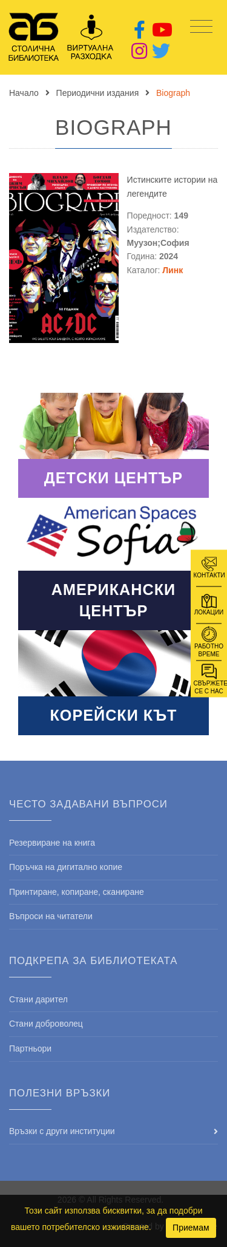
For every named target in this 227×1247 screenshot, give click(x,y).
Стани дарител (38, 999)
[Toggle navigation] (201, 27)
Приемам (191, 1227)
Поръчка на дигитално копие (65, 867)
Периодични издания (97, 93)
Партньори (30, 1048)
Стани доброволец (46, 1023)
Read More (113, 445)
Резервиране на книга (52, 843)
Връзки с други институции (62, 1131)
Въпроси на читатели (51, 916)
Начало (24, 93)
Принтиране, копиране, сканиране (76, 892)
